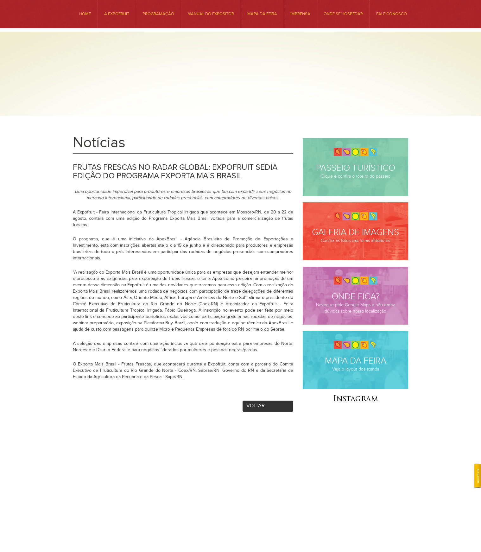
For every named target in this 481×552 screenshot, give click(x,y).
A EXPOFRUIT (116, 13)
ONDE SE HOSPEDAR (343, 13)
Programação (158, 13)
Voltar (255, 406)
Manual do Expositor (210, 13)
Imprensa (300, 13)
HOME (85, 13)
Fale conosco (391, 13)
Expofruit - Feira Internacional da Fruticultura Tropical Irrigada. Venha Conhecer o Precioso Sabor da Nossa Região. (240, 86)
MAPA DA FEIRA (262, 13)
